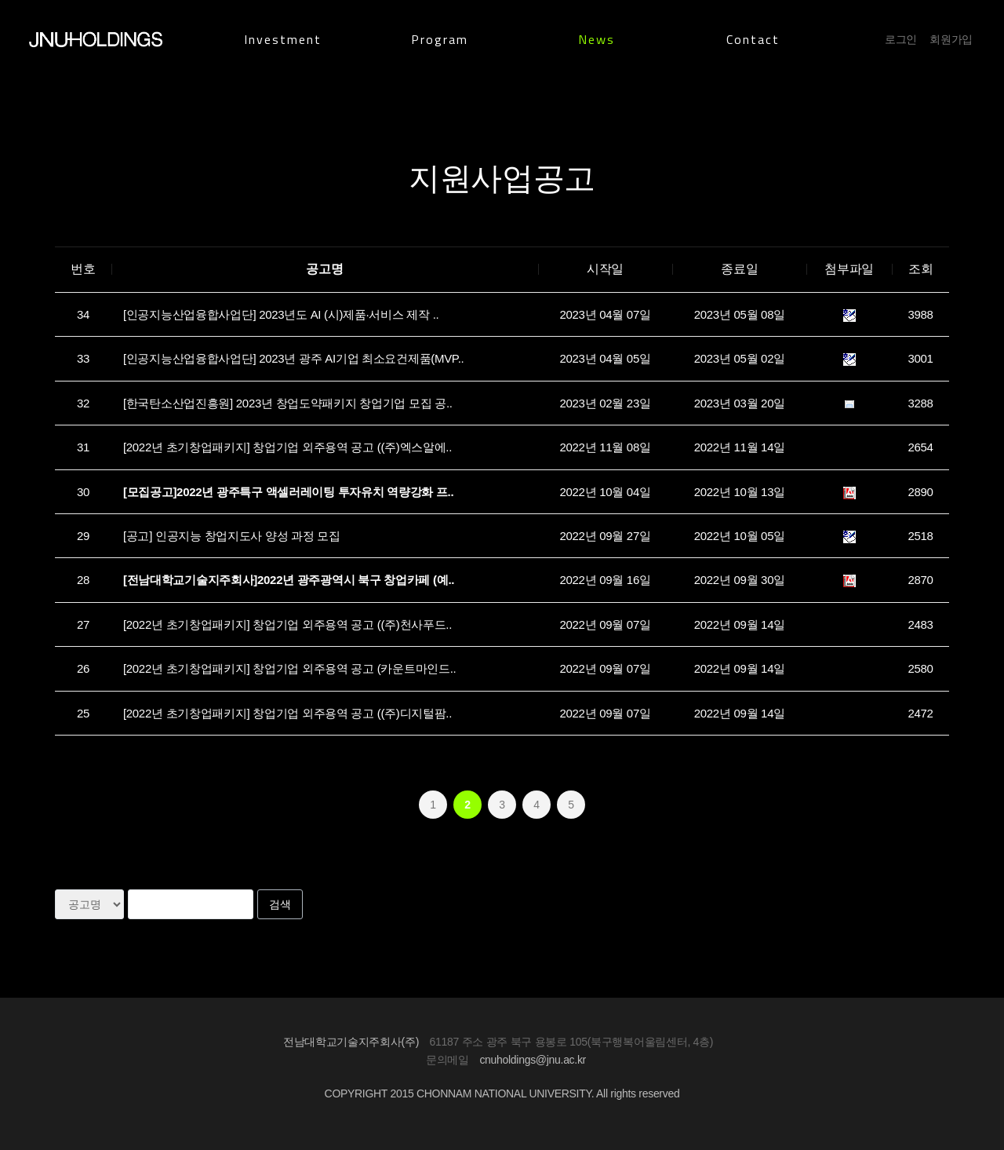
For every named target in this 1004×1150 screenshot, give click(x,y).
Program (439, 39)
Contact (753, 39)
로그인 (901, 39)
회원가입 (951, 39)
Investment (283, 39)
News (596, 39)
